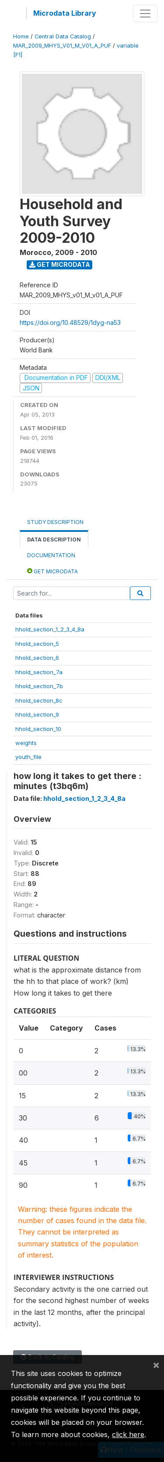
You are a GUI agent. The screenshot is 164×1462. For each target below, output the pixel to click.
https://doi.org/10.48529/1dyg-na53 (70, 322)
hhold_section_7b (39, 686)
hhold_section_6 (37, 657)
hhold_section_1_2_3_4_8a (49, 629)
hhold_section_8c (39, 700)
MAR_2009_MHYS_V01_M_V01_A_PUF (62, 45)
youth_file (28, 756)
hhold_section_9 (37, 714)
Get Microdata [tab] (52, 571)
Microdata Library (64, 13)
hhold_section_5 (37, 643)
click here (128, 1434)
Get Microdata (59, 264)
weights (26, 742)
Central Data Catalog (63, 36)
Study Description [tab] (55, 522)
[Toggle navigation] (145, 13)
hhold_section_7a (39, 672)
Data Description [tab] (54, 539)
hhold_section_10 (38, 728)
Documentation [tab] (51, 555)
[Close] (156, 1364)
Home (21, 36)
